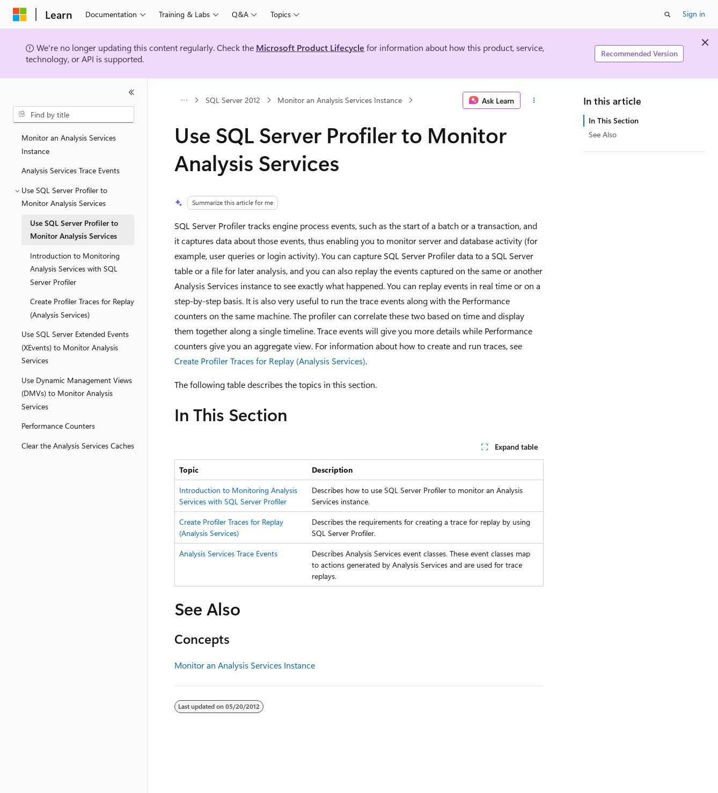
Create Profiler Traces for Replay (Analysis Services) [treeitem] (82, 308)
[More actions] (534, 100)
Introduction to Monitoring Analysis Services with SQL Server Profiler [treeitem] (75, 269)
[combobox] (73, 114)
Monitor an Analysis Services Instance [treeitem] (68, 144)
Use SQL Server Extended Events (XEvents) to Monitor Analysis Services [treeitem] (75, 347)
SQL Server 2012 (233, 100)
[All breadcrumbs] (183, 100)
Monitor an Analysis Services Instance (339, 100)
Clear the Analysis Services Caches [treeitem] (77, 445)
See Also (603, 134)
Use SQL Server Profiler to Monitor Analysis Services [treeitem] (74, 229)
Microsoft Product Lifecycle (310, 47)
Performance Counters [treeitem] (58, 426)
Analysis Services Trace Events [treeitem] (70, 170)
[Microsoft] (20, 14)
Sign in (694, 14)
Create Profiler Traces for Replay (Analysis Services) (269, 360)
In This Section (614, 120)
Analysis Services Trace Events (228, 553)
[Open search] (667, 14)
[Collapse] (131, 92)
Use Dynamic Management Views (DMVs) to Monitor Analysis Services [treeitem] (76, 393)
